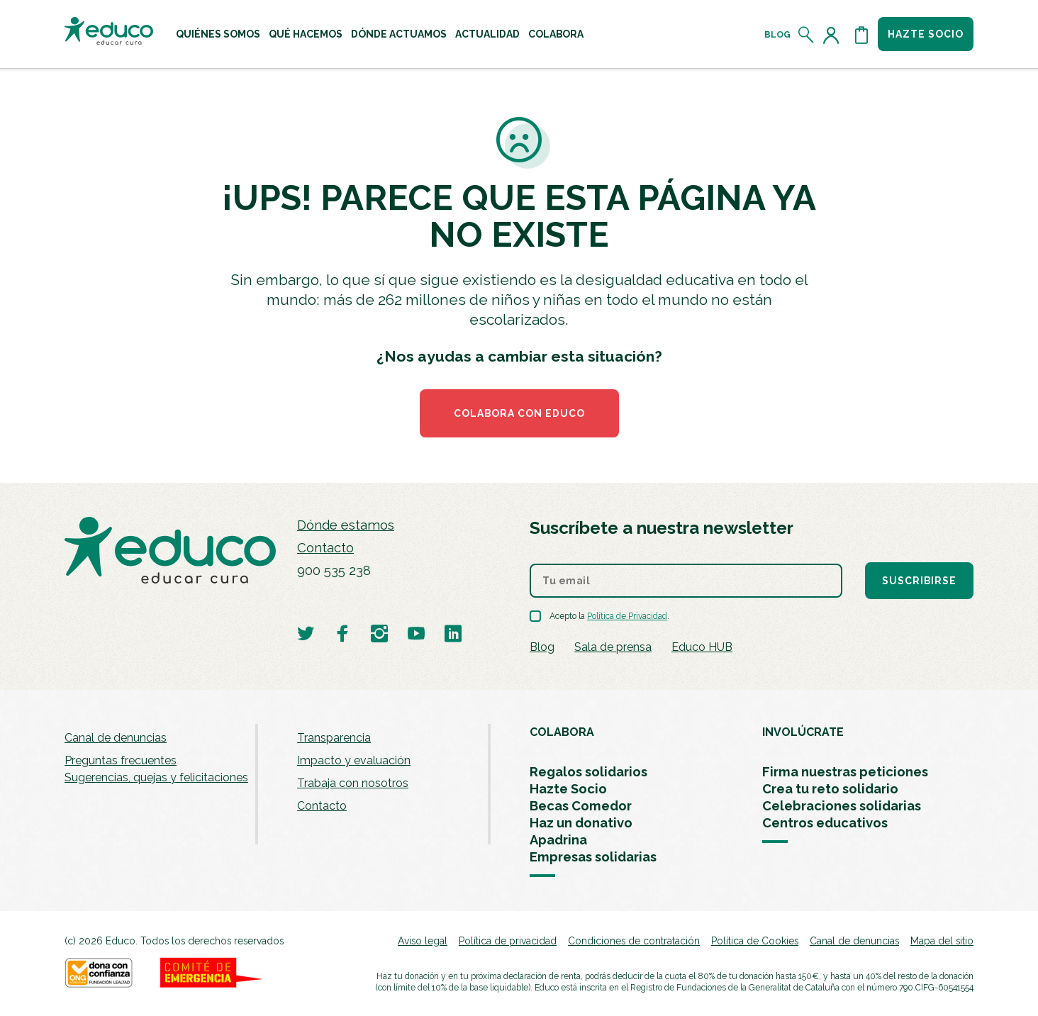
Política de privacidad (508, 941)
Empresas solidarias (593, 856)
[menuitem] (218, 34)
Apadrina (558, 839)
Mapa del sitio (941, 941)
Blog (777, 35)
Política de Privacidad (627, 616)
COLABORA (562, 732)
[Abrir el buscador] (806, 35)
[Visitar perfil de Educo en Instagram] (379, 633)
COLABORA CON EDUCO (519, 413)
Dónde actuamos (399, 34)
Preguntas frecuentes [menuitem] (121, 760)
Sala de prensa (613, 647)
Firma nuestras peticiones (845, 771)
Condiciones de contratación (634, 941)
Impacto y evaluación (354, 760)
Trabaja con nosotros (352, 783)
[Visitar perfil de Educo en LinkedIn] (453, 633)
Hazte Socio (568, 788)
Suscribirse (919, 580)
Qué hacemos (305, 34)
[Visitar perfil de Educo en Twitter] (305, 633)
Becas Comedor (581, 805)
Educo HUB (701, 647)
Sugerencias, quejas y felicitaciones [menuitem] (156, 777)
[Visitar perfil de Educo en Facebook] (342, 633)
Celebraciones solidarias (841, 805)
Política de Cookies (754, 941)
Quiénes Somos (218, 34)
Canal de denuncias (116, 737)
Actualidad (487, 34)
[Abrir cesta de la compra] (861, 35)
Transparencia (334, 737)
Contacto (325, 547)
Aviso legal (422, 941)
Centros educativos (825, 822)
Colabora (556, 34)
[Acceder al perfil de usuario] (833, 34)
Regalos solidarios (588, 771)
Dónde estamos (345, 525)
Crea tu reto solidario (830, 788)
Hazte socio (926, 34)
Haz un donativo (581, 822)
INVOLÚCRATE (803, 732)
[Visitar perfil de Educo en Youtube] (416, 633)
